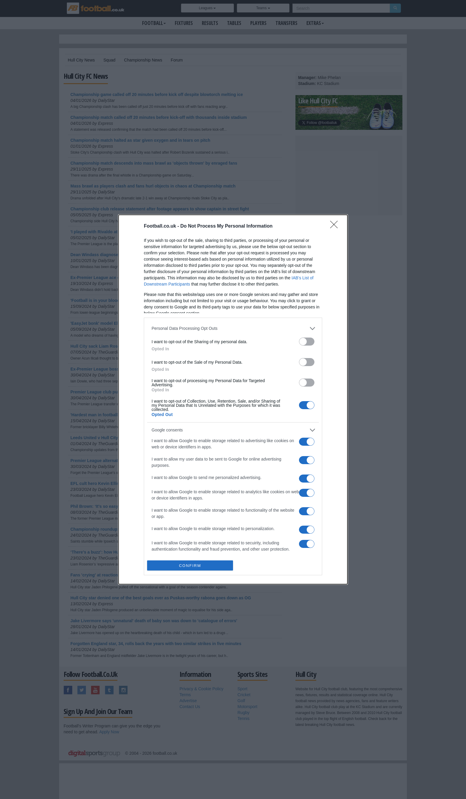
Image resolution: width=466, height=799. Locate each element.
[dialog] (233, 399)
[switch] (306, 342)
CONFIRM (190, 565)
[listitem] (233, 328)
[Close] (335, 226)
